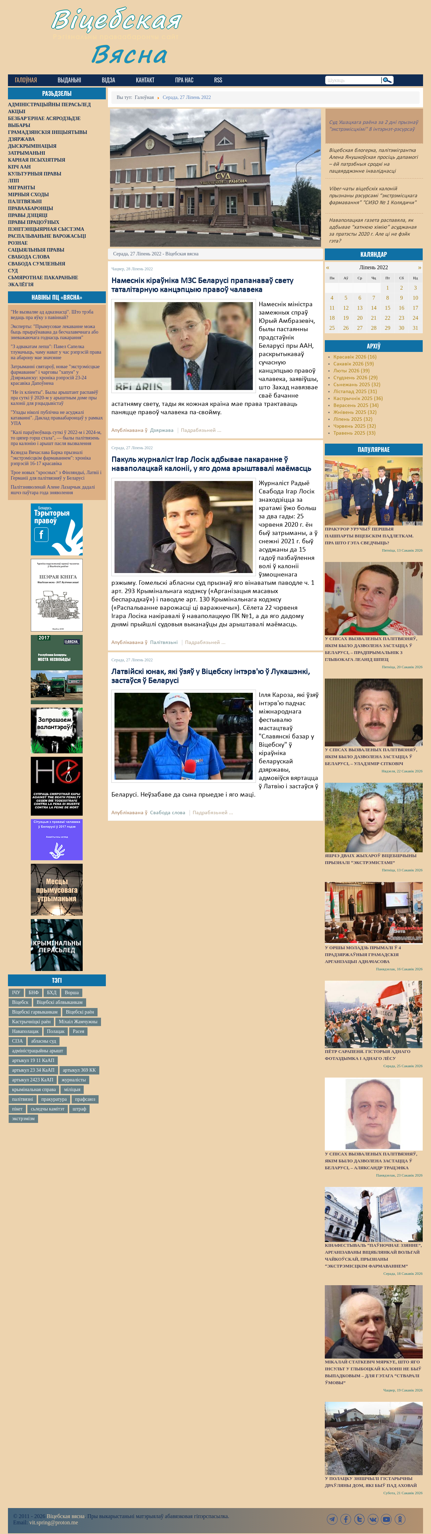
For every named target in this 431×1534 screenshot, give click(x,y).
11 (331, 308)
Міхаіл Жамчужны (78, 1021)
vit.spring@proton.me (53, 1522)
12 (346, 308)
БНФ (34, 992)
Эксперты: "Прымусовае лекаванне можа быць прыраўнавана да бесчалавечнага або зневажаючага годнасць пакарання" (54, 332)
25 (332, 328)
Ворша (72, 992)
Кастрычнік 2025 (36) (358, 398)
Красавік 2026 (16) (355, 357)
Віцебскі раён (80, 1012)
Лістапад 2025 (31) (355, 391)
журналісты (74, 1079)
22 (388, 318)
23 (401, 318)
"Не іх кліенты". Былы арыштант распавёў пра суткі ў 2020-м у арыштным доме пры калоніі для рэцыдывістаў (54, 398)
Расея (78, 1031)
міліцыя (72, 1089)
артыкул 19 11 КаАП (33, 1060)
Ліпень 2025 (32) (353, 419)
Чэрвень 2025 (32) (354, 426)
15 (388, 308)
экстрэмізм (23, 1118)
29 (388, 328)
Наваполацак (25, 1031)
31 (415, 328)
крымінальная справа (34, 1089)
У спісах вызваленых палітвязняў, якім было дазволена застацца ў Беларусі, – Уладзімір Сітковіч (371, 756)
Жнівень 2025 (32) (355, 412)
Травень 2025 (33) (354, 433)
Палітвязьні (164, 642)
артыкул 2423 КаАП (32, 1079)
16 (401, 308)
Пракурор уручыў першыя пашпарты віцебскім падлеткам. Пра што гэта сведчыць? (369, 535)
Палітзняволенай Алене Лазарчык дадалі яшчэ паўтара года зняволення (53, 489)
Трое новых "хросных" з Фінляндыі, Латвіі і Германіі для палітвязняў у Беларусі (56, 475)
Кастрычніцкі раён (31, 1021)
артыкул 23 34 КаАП (33, 1070)
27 (360, 328)
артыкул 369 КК (79, 1070)
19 (346, 318)
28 (373, 328)
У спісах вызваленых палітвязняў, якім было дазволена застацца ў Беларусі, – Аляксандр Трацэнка (371, 1160)
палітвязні (22, 1099)
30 (401, 328)
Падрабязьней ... (201, 430)
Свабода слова (167, 813)
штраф (79, 1108)
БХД (51, 992)
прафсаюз (85, 1099)
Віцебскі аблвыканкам (59, 1002)
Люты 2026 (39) (351, 371)
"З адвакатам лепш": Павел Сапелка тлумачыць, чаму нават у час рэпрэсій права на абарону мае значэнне (56, 352)
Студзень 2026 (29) (355, 378)
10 (415, 298)
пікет (17, 1108)
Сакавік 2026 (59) (353, 364)
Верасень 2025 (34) (356, 405)
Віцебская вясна (65, 1516)
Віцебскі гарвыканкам (34, 1012)
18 (332, 318)
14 (373, 308)
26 (346, 328)
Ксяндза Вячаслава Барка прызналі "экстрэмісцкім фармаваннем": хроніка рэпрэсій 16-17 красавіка (51, 458)
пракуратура (54, 1099)
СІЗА (17, 1041)
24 (415, 318)
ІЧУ (16, 992)
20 (360, 318)
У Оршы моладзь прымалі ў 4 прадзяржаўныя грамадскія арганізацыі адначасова (363, 954)
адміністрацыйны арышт (37, 1050)
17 (415, 308)
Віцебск (20, 1002)
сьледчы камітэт (47, 1108)
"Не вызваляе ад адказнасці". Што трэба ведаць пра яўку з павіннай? (52, 314)
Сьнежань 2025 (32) (356, 385)
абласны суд (43, 1041)
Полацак (56, 1031)
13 (360, 308)
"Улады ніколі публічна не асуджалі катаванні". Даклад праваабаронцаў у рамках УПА (57, 418)
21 (373, 318)
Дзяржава (162, 430)
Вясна (129, 53)
